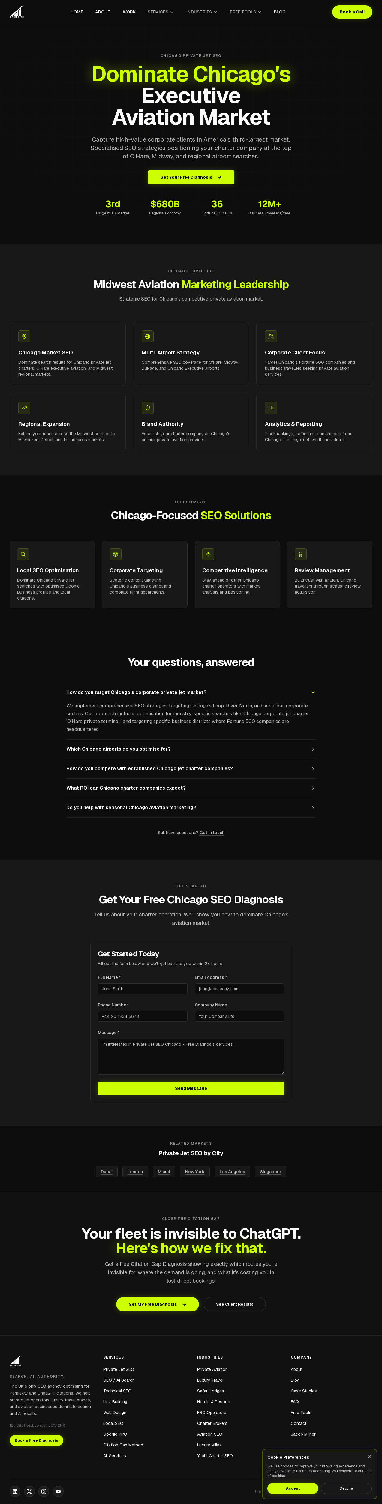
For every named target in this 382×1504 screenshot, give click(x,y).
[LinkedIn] (15, 1491)
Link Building (115, 1401)
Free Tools (246, 12)
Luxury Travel (210, 1380)
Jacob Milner (303, 1434)
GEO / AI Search (119, 1380)
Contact (298, 1423)
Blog (280, 12)
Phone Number (113, 1005)
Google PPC (115, 1434)
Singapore (270, 1171)
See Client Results (235, 1304)
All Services (114, 1455)
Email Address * (211, 977)
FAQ (295, 1401)
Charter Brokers (212, 1423)
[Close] (369, 1456)
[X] (29, 1491)
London (135, 1171)
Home (77, 12)
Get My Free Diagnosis (157, 1304)
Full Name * (109, 977)
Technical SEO (117, 1391)
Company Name (211, 1005)
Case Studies (304, 1391)
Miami (164, 1171)
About (103, 12)
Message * (109, 1032)
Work (129, 12)
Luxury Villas (209, 1445)
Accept (293, 1488)
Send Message (191, 1088)
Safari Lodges (210, 1391)
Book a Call (352, 12)
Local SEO (113, 1423)
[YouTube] (58, 1491)
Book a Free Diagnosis (36, 1440)
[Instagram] (43, 1491)
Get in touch (212, 832)
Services (161, 12)
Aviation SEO (209, 1434)
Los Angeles (232, 1171)
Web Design (114, 1412)
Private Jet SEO (118, 1369)
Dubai (107, 1171)
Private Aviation (212, 1369)
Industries (202, 12)
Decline (346, 1488)
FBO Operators (211, 1412)
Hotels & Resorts (213, 1401)
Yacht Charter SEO (215, 1455)
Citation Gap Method (123, 1445)
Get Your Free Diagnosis (191, 177)
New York (195, 1171)
